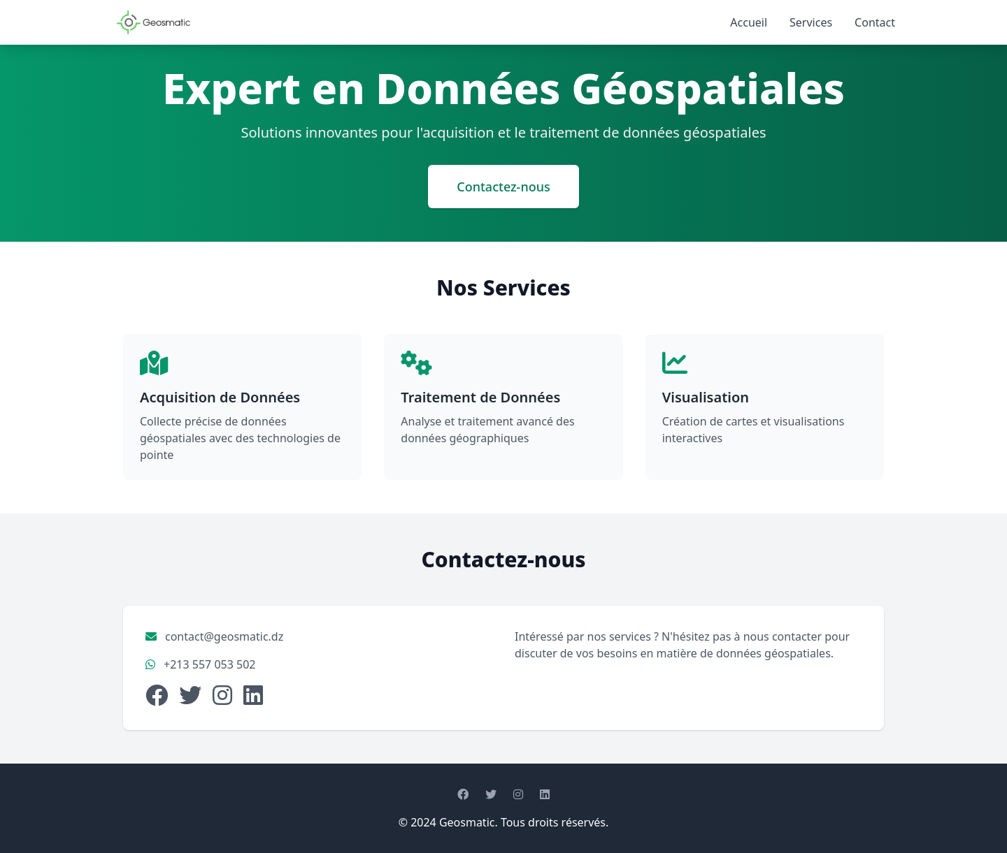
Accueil (748, 22)
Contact (875, 22)
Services (811, 22)
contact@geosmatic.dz (224, 636)
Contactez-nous (503, 186)
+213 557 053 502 (209, 664)
